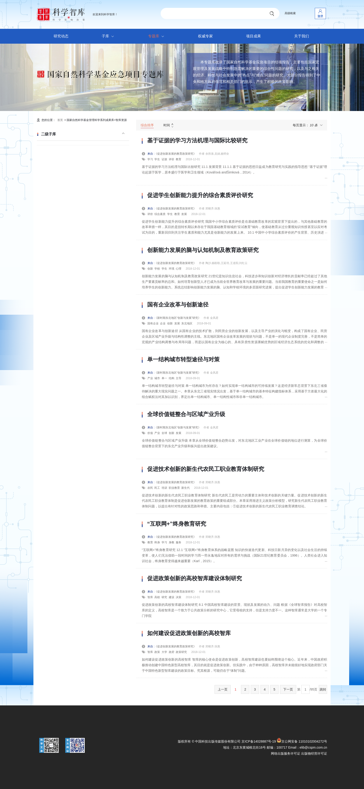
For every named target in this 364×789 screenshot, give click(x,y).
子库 (109, 36)
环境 (171, 268)
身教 (171, 542)
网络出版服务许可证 (285, 753)
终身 (157, 542)
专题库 (157, 36)
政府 (171, 652)
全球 (164, 433)
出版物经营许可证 (314, 753)
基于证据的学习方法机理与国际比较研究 (197, 140)
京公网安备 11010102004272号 (302, 741)
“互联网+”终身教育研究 (176, 524)
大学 (164, 652)
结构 (171, 378)
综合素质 (160, 214)
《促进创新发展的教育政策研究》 (176, 153)
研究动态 (61, 36)
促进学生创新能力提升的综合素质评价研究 (200, 195)
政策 (157, 652)
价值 (150, 433)
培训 (164, 487)
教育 (178, 159)
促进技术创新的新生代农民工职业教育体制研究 (205, 469)
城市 (157, 378)
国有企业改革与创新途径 (177, 305)
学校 (157, 268)
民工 (157, 487)
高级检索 (290, 13)
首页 (60, 120)
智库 (150, 597)
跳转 (323, 689)
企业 (163, 323)
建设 (171, 597)
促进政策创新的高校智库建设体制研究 (194, 578)
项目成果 (253, 36)
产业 (150, 378)
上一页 (223, 689)
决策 (178, 597)
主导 (178, 378)
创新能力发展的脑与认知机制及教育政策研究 (203, 250)
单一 (164, 378)
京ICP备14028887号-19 (258, 741)
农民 (150, 487)
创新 (150, 268)
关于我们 (301, 36)
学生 (157, 159)
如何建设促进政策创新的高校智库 (189, 633)
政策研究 (181, 652)
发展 (184, 214)
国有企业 (153, 323)
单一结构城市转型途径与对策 (183, 359)
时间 (166, 125)
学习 (150, 159)
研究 (164, 597)
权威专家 (205, 36)
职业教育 (174, 487)
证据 (164, 159)
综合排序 (147, 125)
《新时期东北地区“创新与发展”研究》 (179, 318)
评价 (171, 159)
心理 (178, 268)
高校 (157, 597)
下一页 (288, 689)
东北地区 (186, 323)
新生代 (185, 487)
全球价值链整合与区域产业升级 (186, 414)
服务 (178, 542)
